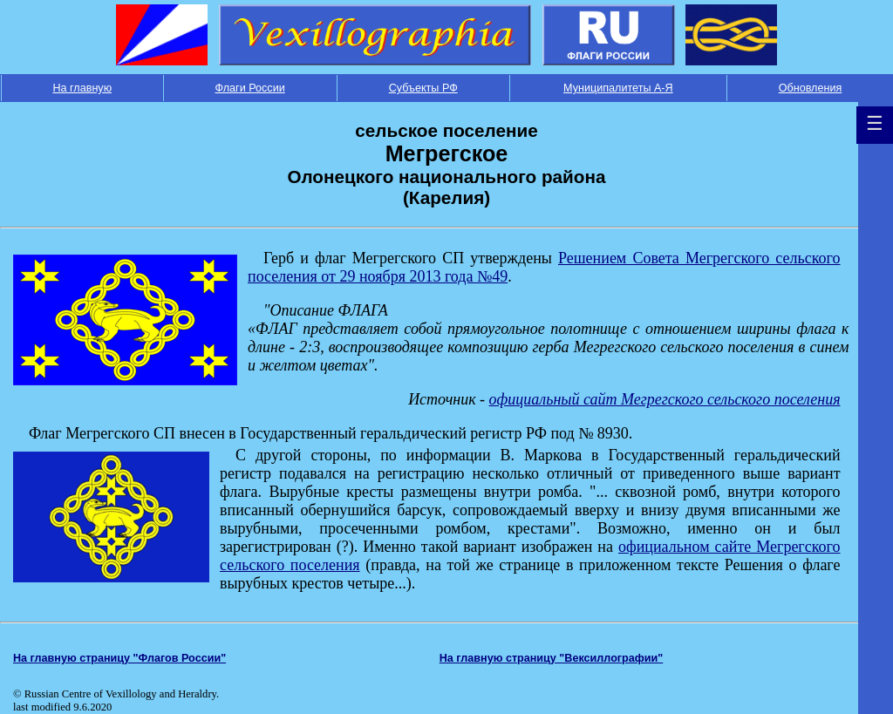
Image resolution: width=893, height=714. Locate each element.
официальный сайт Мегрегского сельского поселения (665, 399)
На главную (82, 88)
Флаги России (250, 88)
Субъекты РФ (423, 88)
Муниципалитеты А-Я (618, 88)
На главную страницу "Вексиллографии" (552, 658)
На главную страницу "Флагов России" (119, 658)
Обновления (810, 88)
